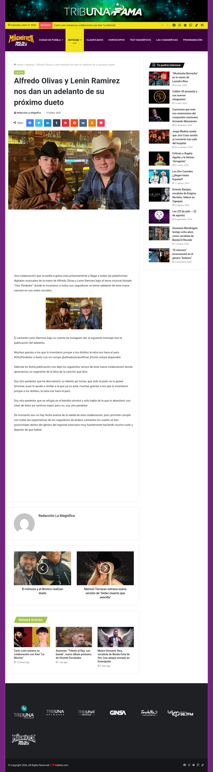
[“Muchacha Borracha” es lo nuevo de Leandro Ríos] (159, 79)
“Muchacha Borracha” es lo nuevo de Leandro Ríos (185, 77)
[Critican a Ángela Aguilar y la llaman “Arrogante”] (159, 159)
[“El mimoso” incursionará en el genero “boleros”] (159, 255)
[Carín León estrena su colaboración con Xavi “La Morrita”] (32, 637)
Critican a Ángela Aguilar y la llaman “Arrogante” (183, 157)
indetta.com (61, 765)
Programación (192, 39)
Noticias (73, 39)
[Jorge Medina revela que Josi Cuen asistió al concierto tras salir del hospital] (159, 137)
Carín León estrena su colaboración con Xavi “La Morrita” (85, 25)
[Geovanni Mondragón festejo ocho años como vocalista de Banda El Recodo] (159, 233)
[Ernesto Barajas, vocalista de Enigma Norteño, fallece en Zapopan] (159, 195)
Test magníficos (140, 39)
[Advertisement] (74, 241)
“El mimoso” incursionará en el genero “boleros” (182, 254)
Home (18, 64)
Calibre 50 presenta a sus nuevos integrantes (184, 95)
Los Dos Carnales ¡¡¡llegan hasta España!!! (182, 175)
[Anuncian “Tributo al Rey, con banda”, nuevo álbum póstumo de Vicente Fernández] (74, 637)
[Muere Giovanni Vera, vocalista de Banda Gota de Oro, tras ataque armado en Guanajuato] (116, 637)
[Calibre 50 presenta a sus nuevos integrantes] (159, 97)
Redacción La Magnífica (29, 113)
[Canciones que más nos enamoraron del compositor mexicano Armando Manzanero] (159, 115)
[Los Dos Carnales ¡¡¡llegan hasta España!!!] (159, 177)
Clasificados (95, 39)
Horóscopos (116, 39)
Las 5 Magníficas (167, 39)
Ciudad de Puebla (50, 39)
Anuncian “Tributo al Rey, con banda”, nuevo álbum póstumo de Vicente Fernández (73, 654)
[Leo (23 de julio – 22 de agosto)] (159, 217)
